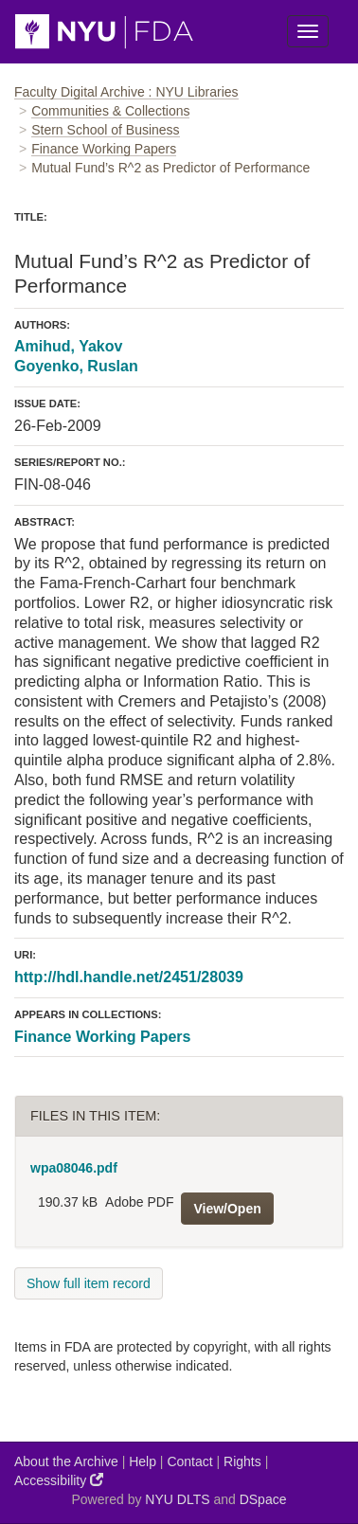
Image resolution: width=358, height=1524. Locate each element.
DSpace (263, 1499)
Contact (189, 1461)
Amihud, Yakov (68, 346)
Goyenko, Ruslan (76, 366)
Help (142, 1461)
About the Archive (66, 1461)
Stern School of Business (105, 129)
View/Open (226, 1208)
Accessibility (58, 1480)
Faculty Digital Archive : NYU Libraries (126, 91)
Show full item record (89, 1283)
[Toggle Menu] (308, 31)
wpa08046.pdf (73, 1167)
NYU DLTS (177, 1499)
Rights (242, 1461)
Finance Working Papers (103, 148)
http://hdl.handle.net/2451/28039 (128, 977)
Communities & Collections (110, 110)
